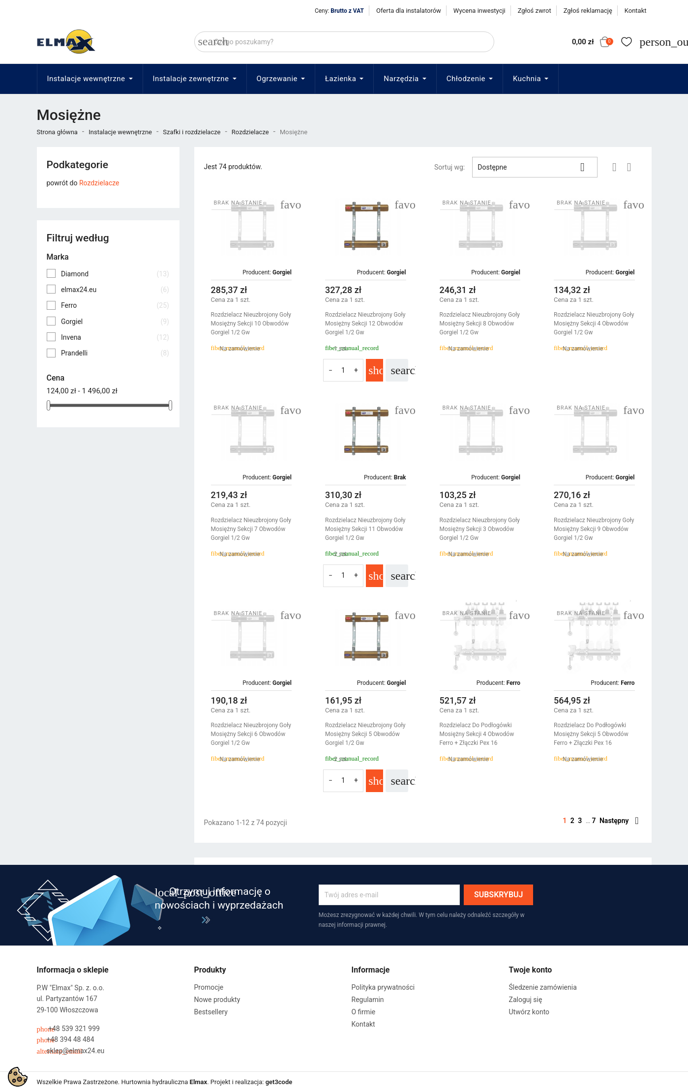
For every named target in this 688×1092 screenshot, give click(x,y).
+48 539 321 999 (68, 1029)
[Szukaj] (344, 41)
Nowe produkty (217, 999)
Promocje (209, 987)
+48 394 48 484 (65, 1039)
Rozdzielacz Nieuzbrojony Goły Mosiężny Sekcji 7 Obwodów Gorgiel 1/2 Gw (251, 529)
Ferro (115, 305)
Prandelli (115, 353)
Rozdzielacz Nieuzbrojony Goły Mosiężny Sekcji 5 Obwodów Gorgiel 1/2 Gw (365, 734)
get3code (279, 1082)
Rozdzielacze (99, 183)
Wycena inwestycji (479, 10)
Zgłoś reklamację (588, 10)
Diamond (115, 274)
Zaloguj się (525, 999)
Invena (115, 337)
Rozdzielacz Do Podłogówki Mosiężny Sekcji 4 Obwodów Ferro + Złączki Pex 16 (477, 734)
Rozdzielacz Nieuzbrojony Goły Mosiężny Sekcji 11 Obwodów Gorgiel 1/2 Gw (365, 529)
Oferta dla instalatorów (408, 10)
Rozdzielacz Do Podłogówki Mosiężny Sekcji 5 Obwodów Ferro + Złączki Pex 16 (591, 734)
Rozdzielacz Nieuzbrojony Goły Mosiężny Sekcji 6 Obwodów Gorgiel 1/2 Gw (251, 734)
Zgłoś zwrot (534, 10)
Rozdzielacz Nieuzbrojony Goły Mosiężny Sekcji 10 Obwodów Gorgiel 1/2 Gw (251, 323)
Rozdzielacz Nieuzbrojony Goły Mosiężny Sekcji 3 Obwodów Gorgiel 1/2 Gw (480, 529)
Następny (619, 821)
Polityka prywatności (383, 987)
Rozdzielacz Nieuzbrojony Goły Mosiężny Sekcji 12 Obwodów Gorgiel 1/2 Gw (365, 323)
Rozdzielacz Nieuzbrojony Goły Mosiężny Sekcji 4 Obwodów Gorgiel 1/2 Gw (594, 323)
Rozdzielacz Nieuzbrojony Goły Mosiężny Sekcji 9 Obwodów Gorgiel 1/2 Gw (594, 529)
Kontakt (636, 10)
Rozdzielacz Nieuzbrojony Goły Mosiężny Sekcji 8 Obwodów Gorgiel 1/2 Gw (480, 323)
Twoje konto (530, 969)
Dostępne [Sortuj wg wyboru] (535, 167)
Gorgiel (115, 321)
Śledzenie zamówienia (543, 987)
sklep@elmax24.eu (71, 1051)
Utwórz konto (529, 1012)
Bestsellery (211, 1012)
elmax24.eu (115, 290)
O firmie (364, 1012)
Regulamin (368, 999)
